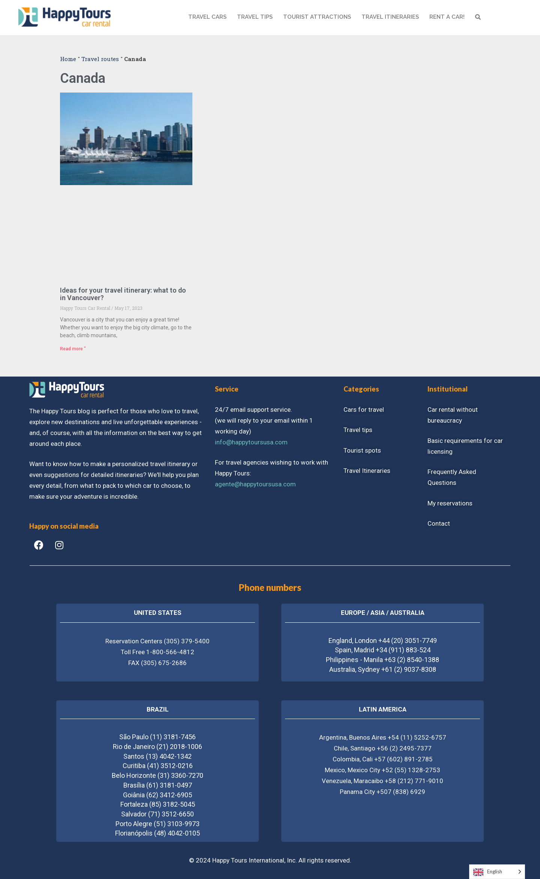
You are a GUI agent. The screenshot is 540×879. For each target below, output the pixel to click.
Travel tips (358, 430)
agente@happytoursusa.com (255, 484)
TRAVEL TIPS (255, 16)
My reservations (450, 503)
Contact (439, 523)
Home (68, 59)
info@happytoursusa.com (251, 442)
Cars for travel (364, 409)
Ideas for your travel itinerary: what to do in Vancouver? (123, 294)
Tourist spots (362, 450)
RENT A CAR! (447, 16)
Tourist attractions (317, 16)
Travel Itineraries (367, 470)
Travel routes (100, 59)
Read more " (73, 348)
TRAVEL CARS (207, 16)
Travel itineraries (390, 16)
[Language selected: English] (497, 871)
